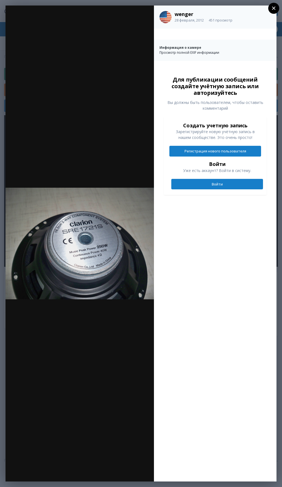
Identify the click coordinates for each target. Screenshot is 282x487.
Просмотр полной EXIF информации (189, 52)
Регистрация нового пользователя (215, 151)
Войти (217, 184)
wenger (184, 14)
